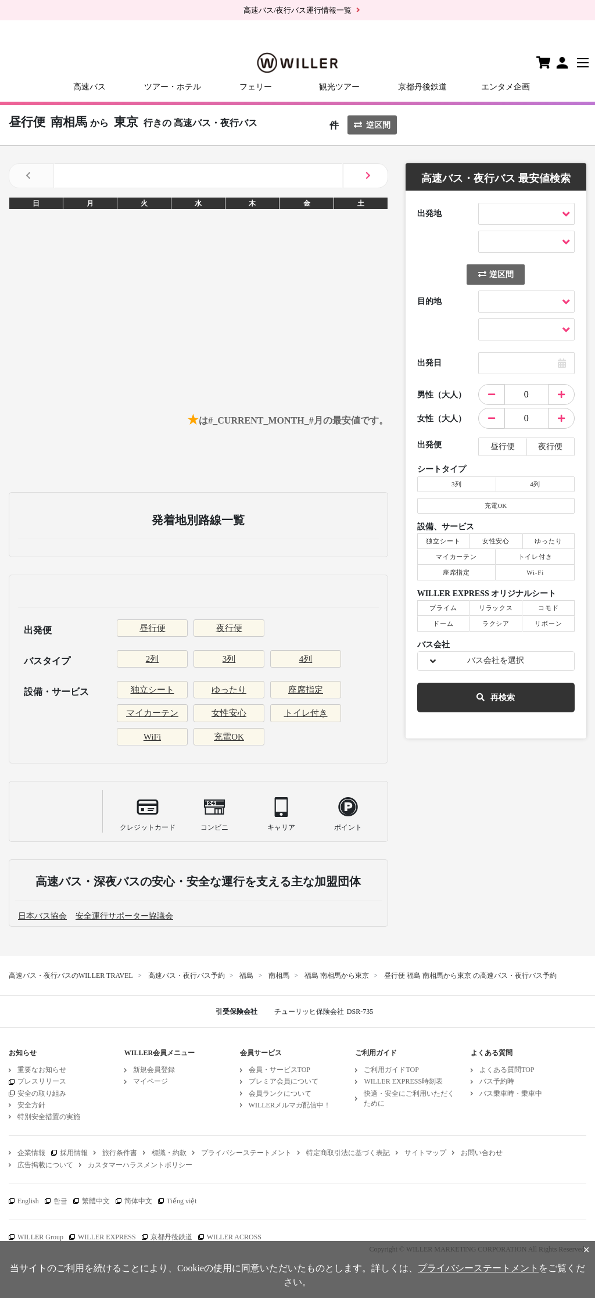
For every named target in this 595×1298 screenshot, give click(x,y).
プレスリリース (41, 1081)
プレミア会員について (283, 1081)
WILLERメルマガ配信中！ (290, 1105)
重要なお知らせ (41, 1070)
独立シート (152, 689)
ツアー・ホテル (172, 87)
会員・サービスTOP (279, 1070)
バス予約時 (496, 1081)
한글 (60, 1201)
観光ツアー (339, 87)
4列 (306, 659)
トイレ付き (306, 713)
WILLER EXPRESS (107, 1237)
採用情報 (74, 1153)
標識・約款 (169, 1153)
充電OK (229, 736)
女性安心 (229, 713)
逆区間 (372, 125)
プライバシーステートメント (246, 1153)
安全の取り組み (41, 1093)
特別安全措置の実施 (48, 1117)
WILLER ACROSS (234, 1237)
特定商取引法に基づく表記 (348, 1153)
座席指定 (305, 689)
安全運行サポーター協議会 (124, 916)
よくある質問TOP (506, 1070)
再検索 (495, 697)
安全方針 (31, 1105)
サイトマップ (425, 1153)
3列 (229, 659)
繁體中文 (96, 1201)
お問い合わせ (482, 1153)
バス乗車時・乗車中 (510, 1093)
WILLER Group (40, 1237)
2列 (152, 659)
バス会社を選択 (495, 660)
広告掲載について (45, 1165)
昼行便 (152, 628)
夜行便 (229, 628)
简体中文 (138, 1201)
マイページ (150, 1081)
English (28, 1201)
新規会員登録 (154, 1070)
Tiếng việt (182, 1201)
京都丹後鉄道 (422, 87)
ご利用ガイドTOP (391, 1070)
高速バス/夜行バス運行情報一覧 (297, 10)
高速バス (89, 87)
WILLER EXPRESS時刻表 (403, 1081)
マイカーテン (152, 713)
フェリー (255, 87)
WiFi (152, 736)
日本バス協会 (42, 916)
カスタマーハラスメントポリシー (140, 1165)
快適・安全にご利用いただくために (409, 1098)
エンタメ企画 (505, 87)
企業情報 (31, 1153)
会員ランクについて (280, 1093)
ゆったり (229, 689)
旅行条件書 (119, 1153)
